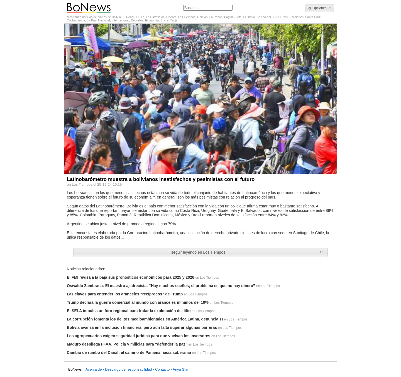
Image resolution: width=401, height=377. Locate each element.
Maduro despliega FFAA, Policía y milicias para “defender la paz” (127, 344)
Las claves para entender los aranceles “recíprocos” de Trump (125, 294)
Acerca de (93, 369)
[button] (319, 8)
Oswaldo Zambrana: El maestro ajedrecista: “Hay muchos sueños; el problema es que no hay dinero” (161, 285)
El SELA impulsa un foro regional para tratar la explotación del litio (128, 311)
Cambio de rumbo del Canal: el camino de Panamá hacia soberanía (129, 352)
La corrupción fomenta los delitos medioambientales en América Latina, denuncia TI (145, 319)
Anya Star (181, 369)
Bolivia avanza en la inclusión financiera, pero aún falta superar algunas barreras (142, 327)
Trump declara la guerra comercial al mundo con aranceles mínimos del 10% (138, 302)
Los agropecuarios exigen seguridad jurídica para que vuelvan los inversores (138, 336)
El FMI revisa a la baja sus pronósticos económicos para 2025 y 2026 (130, 277)
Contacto (162, 369)
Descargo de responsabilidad (128, 369)
